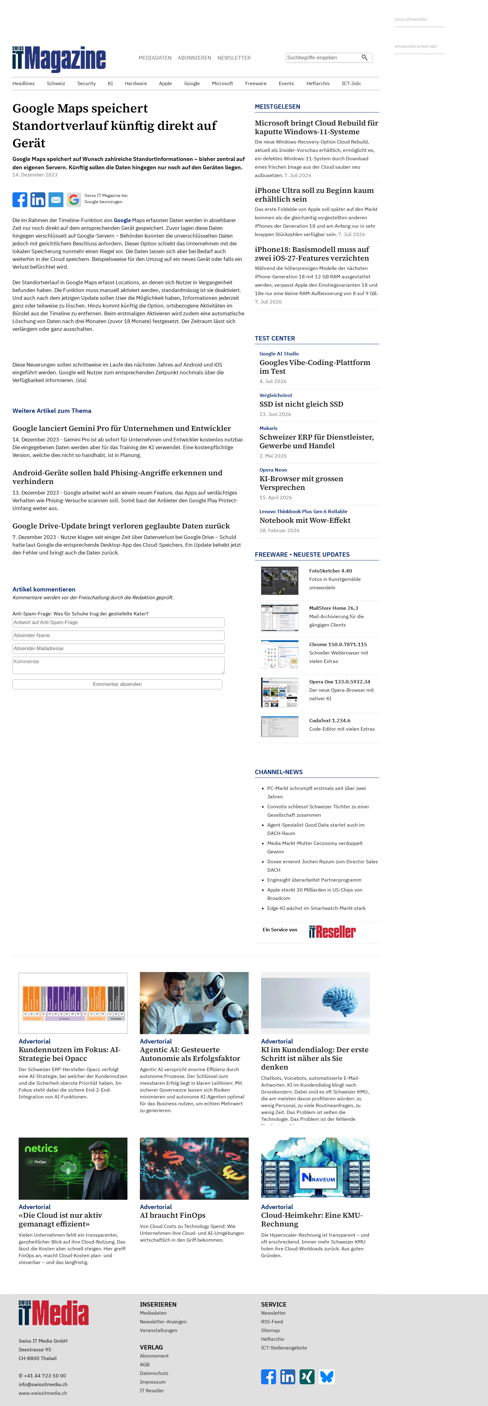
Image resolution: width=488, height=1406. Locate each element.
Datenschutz (154, 1373)
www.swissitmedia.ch (43, 1393)
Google (122, 220)
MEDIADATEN (155, 57)
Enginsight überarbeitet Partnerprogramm (314, 880)
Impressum (153, 1382)
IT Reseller (152, 1390)
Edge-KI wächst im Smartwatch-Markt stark (316, 908)
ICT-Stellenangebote (284, 1347)
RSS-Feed (272, 1321)
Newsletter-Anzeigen (163, 1321)
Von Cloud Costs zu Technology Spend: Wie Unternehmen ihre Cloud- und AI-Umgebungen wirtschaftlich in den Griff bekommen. (194, 1223)
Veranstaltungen (158, 1330)
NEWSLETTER (234, 57)
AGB (145, 1364)
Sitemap (270, 1330)
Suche (293, 70)
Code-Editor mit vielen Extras (342, 729)
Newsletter (273, 1313)
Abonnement (154, 1356)
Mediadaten (153, 1313)
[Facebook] (270, 1382)
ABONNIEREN (194, 57)
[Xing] (309, 1382)
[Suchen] (364, 58)
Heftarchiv (272, 1339)
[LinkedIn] (290, 1382)
